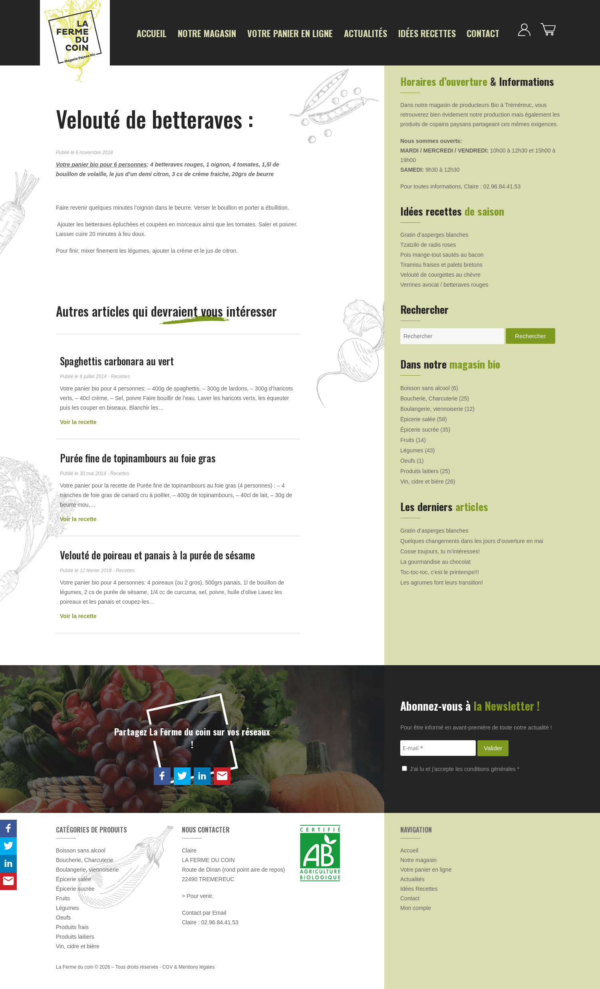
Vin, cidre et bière (422, 479)
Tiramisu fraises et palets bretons (441, 262)
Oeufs (407, 458)
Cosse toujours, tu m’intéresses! (440, 548)
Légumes (411, 447)
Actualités (334, 33)
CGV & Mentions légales (188, 964)
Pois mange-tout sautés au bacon (442, 252)
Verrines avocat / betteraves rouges (444, 282)
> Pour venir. (197, 893)
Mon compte (415, 905)
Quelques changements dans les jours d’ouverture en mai (471, 538)
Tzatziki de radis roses (428, 242)
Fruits (407, 437)
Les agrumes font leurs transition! (441, 580)
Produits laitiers (419, 468)
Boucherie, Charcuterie (428, 395)
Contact (436, 33)
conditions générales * (491, 766)
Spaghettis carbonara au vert (117, 358)
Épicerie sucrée (419, 427)
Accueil (149, 33)
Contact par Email (204, 910)
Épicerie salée (417, 416)
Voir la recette (78, 419)
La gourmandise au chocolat (435, 559)
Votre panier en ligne (269, 33)
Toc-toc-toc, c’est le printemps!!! (439, 569)
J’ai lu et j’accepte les (460, 766)
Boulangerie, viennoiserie (431, 406)
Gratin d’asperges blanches (434, 232)
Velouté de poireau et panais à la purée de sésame (157, 552)
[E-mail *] (438, 745)
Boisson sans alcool (425, 385)
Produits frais (72, 924)
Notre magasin (198, 33)
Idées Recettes (387, 33)
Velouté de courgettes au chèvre (440, 272)
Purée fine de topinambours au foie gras (138, 455)
